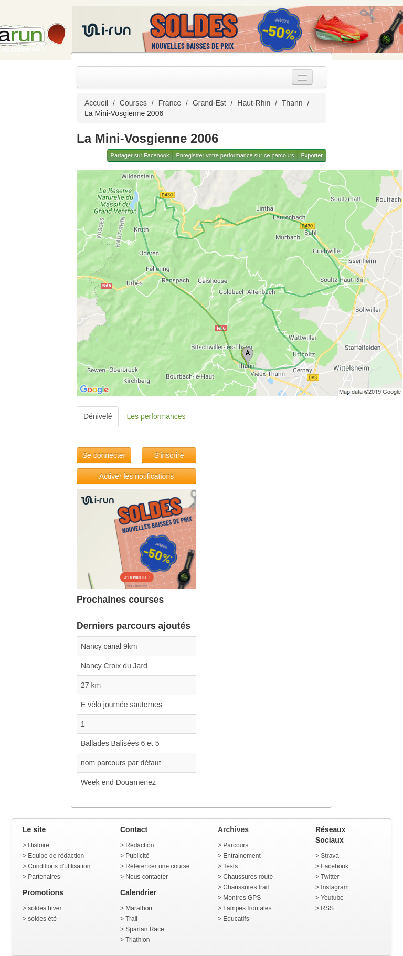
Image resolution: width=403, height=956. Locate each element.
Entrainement (241, 855)
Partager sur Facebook (140, 155)
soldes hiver (44, 908)
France (170, 103)
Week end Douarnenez (118, 782)
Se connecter (104, 455)
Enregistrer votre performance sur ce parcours (235, 155)
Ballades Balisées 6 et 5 (120, 743)
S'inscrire (169, 455)
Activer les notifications (136, 476)
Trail (131, 918)
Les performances (155, 416)
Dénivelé (97, 416)
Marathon (138, 908)
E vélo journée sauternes (121, 704)
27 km (91, 685)
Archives (233, 829)
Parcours (235, 845)
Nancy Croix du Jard (114, 665)
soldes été (42, 918)
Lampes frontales (247, 908)
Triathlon (137, 939)
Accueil (96, 103)
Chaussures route (248, 876)
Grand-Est (209, 103)
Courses (133, 103)
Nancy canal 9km (109, 646)
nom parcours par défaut (121, 763)
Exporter (312, 155)
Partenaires (44, 876)
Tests (230, 866)
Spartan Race (144, 929)
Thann (292, 103)
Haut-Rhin (253, 103)
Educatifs (236, 918)
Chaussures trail (246, 887)
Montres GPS (242, 897)
